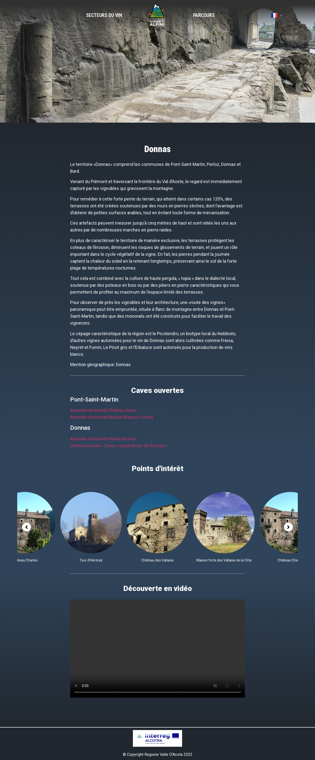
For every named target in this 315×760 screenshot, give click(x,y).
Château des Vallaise (157, 560)
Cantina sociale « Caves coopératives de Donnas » (118, 445)
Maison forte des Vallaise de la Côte (224, 560)
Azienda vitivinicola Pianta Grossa (102, 438)
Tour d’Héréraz (91, 560)
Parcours (204, 15)
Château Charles (25, 560)
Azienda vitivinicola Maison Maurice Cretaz (111, 417)
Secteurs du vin (104, 15)
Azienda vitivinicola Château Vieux (103, 410)
